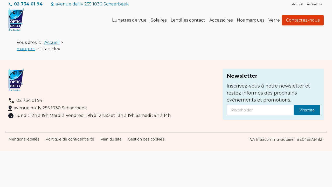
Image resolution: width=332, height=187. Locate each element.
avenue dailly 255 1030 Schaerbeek (92, 4)
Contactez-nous (303, 20)
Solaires (159, 20)
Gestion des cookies (146, 141)
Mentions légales (23, 141)
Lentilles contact (188, 20)
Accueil (297, 4)
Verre (274, 20)
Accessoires (221, 20)
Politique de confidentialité (69, 141)
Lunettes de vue (129, 20)
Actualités (314, 4)
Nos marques (250, 20)
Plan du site (111, 141)
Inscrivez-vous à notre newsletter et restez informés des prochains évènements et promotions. (268, 95)
